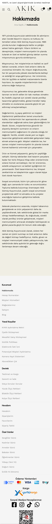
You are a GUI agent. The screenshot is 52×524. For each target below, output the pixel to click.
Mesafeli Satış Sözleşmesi (14, 337)
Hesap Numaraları (10, 295)
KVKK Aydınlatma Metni (13, 327)
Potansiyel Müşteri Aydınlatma (16, 352)
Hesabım (6, 411)
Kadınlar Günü (8, 442)
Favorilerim (7, 421)
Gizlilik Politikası (9, 342)
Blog (4, 315)
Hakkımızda (7, 290)
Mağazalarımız (8, 305)
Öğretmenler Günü (10, 457)
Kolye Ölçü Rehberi (11, 398)
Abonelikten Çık (9, 361)
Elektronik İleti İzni (11, 347)
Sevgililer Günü (9, 438)
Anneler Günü (8, 447)
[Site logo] (25, 9)
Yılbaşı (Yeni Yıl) (9, 462)
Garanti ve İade (9, 379)
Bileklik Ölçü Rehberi (12, 393)
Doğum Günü (8, 467)
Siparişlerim (7, 416)
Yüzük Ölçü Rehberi (11, 389)
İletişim (5, 310)
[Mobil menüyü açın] (3, 9)
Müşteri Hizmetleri (10, 300)
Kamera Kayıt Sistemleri (13, 356)
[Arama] (9, 9)
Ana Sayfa (19, 25)
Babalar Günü (8, 452)
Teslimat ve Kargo (10, 374)
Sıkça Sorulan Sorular (12, 384)
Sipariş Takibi (8, 426)
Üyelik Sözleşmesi (10, 332)
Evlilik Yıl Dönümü (10, 472)
